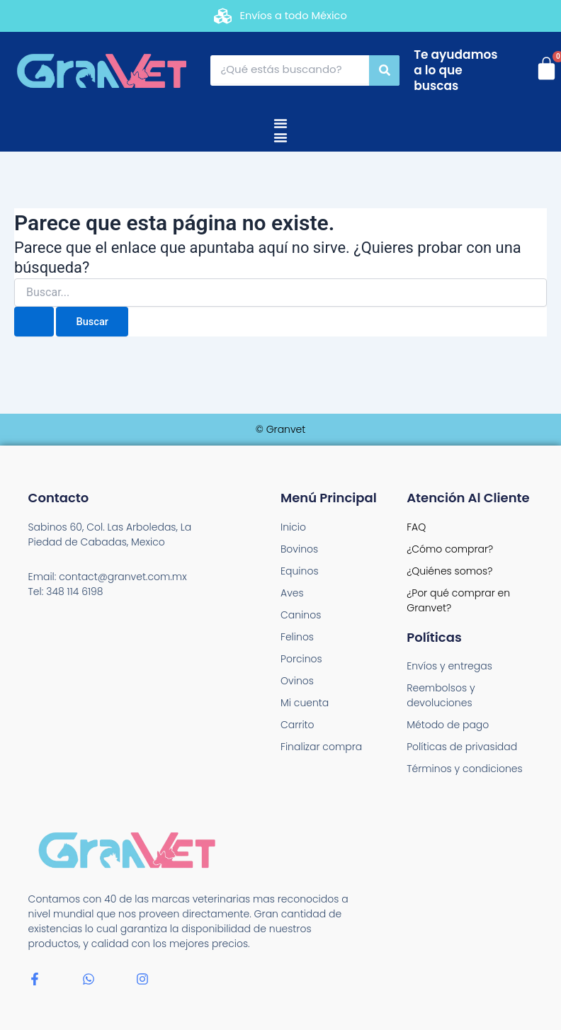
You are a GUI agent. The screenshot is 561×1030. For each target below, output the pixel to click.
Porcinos (301, 659)
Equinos (299, 571)
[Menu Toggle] (280, 123)
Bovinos (299, 549)
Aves (292, 593)
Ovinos (297, 681)
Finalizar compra (321, 747)
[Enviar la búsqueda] (34, 322)
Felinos (297, 637)
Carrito (297, 725)
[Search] (384, 70)
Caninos (300, 615)
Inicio (293, 527)
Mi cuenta (304, 703)
